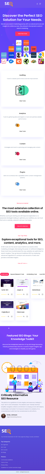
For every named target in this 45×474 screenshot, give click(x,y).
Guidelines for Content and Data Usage (11, 467)
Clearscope (20, 312)
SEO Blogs (3, 452)
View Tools (22, 101)
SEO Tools (3, 447)
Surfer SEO (5, 290)
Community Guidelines (7, 460)
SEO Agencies (4, 444)
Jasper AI (20, 290)
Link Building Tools (32, 274)
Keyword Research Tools (17, 274)
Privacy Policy (4, 465)
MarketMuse (36, 290)
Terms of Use (4, 462)
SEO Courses (4, 450)
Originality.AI (6, 312)
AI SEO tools (4, 274)
